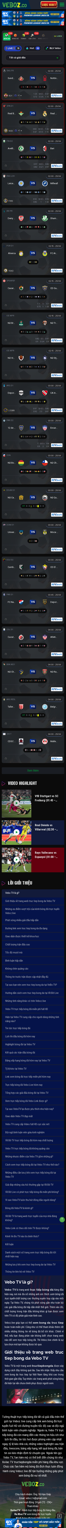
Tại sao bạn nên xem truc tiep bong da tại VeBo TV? (31, 984)
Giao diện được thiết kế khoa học (22, 936)
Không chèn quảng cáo (16, 968)
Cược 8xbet (49, 5)
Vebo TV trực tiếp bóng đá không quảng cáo (27, 1148)
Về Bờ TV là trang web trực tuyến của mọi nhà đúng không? (31, 1218)
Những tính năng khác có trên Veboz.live (25, 1001)
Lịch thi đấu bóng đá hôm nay (20, 1036)
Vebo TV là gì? (12, 892)
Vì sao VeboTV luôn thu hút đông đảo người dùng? (30, 1200)
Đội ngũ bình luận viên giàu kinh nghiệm (25, 1132)
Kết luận (9, 1244)
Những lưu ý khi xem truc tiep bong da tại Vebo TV (30, 1264)
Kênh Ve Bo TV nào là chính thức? (22, 1236)
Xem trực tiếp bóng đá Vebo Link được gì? (26, 1101)
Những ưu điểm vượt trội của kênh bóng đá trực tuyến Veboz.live (32, 911)
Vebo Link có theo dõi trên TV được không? (27, 1228)
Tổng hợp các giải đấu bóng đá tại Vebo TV (26, 1092)
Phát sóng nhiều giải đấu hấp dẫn (22, 920)
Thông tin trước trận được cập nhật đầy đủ (26, 976)
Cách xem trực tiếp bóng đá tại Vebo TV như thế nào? (32, 1164)
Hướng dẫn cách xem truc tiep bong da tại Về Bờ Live (32, 993)
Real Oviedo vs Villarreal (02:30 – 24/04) (45, 828)
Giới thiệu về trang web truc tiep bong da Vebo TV (30, 901)
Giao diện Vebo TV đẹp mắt (19, 1116)
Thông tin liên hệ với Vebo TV (19, 1271)
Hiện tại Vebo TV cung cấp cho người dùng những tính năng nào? (32, 1019)
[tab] (7, 37)
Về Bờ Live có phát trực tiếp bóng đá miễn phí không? (32, 1192)
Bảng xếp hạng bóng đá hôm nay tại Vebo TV (27, 1060)
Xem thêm (33, 770)
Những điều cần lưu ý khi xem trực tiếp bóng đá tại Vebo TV (30, 1174)
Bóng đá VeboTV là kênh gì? (19, 1208)
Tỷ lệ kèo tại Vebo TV (15, 1068)
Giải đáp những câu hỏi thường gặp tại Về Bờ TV (29, 1184)
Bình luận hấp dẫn (14, 960)
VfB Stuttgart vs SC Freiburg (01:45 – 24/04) (46, 798)
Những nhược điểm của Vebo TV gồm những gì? (29, 1156)
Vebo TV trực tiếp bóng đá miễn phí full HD (26, 1009)
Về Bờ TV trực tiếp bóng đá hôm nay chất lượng (29, 1140)
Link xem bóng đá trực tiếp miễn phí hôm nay (28, 1076)
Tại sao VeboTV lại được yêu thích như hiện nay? (29, 1109)
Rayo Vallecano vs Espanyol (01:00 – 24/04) (45, 855)
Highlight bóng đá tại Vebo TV (20, 1044)
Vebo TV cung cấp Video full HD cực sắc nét (27, 1124)
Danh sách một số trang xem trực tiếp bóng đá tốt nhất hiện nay (30, 1254)
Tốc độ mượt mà (13, 952)
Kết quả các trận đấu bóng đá (20, 1052)
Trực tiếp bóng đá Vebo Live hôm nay (23, 1084)
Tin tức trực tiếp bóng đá (17, 1028)
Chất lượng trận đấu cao (17, 944)
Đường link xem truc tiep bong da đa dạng (26, 928)
